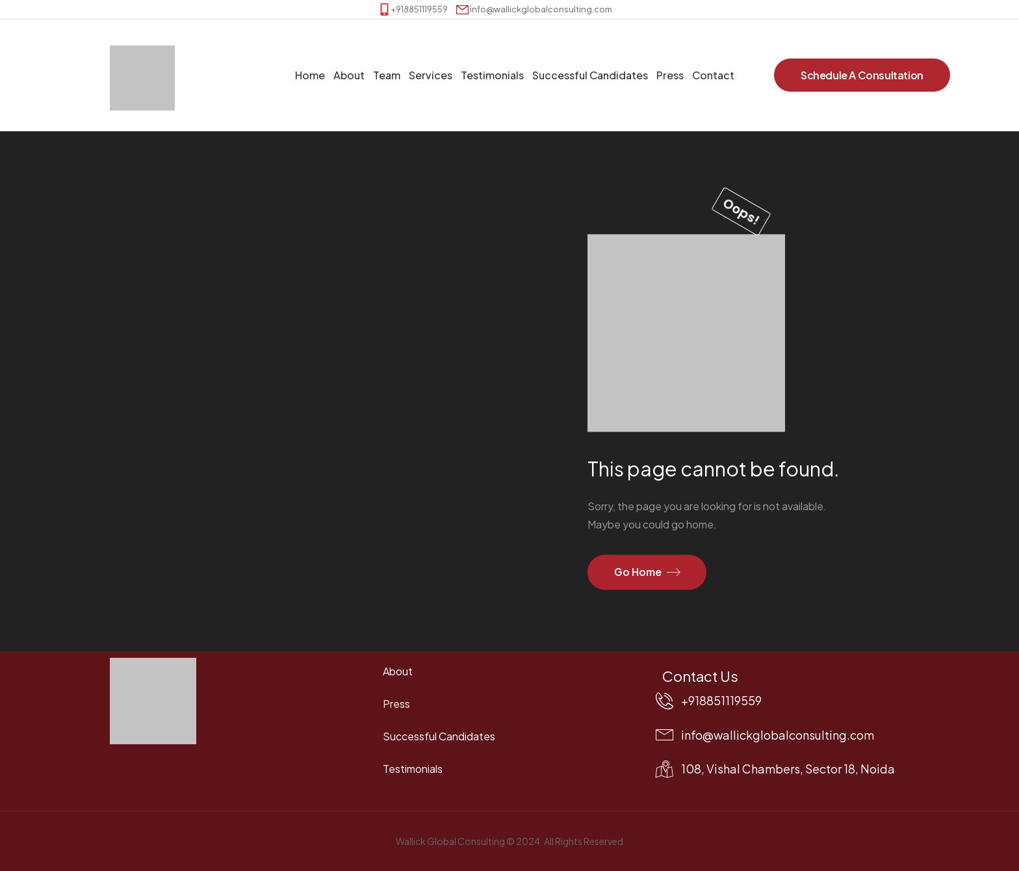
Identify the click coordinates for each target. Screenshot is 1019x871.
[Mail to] (534, 9)
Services (430, 75)
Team (386, 75)
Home (310, 75)
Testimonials (492, 75)
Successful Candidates (590, 75)
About (349, 75)
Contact (713, 75)
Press (670, 75)
